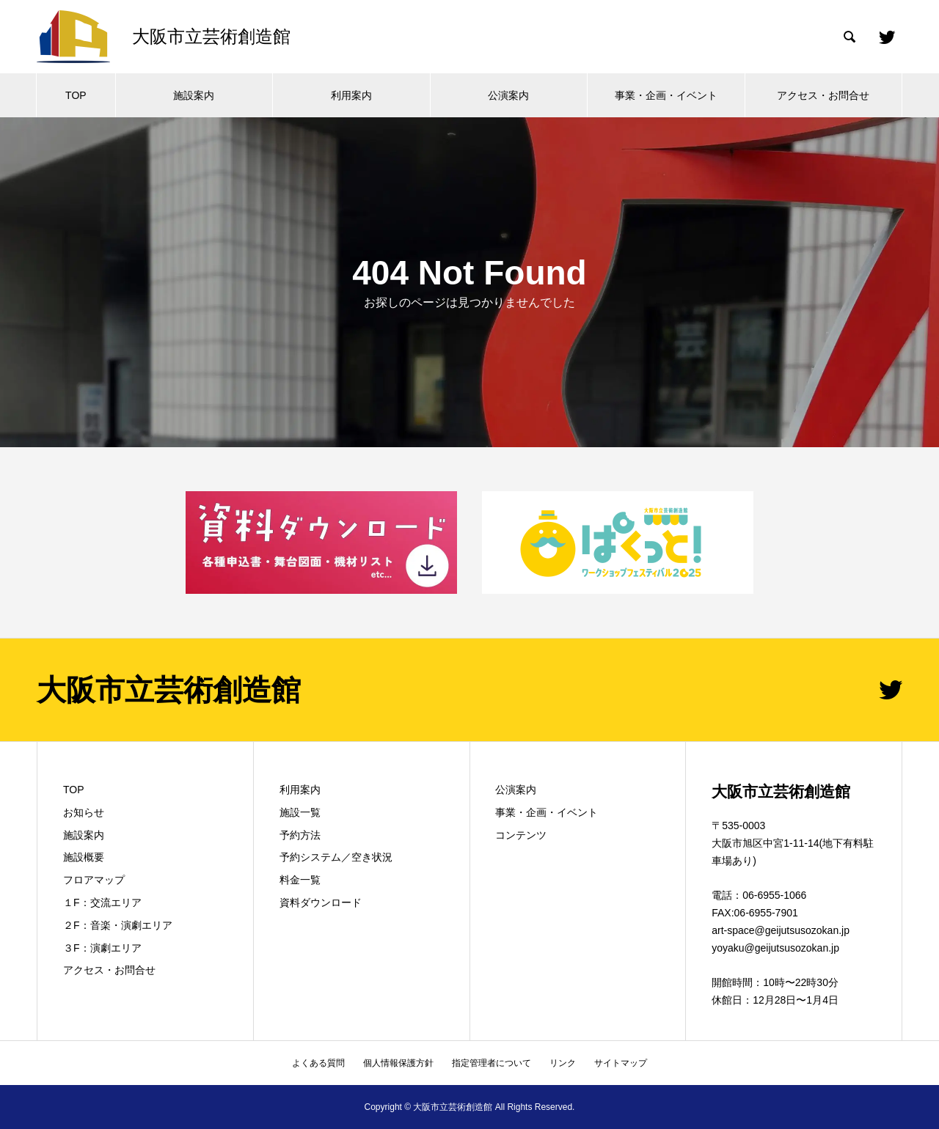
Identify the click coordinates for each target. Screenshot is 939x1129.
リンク (562, 1063)
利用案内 (351, 95)
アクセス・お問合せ (823, 95)
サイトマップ (620, 1063)
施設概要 (83, 857)
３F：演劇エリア (102, 948)
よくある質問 (318, 1063)
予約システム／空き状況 (335, 857)
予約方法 (300, 835)
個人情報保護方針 (398, 1063)
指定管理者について (491, 1063)
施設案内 (193, 95)
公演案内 (508, 95)
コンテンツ (521, 835)
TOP (76, 95)
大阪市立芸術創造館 (169, 690)
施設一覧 (300, 812)
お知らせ (83, 812)
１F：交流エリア (102, 902)
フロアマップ (94, 880)
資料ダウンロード (320, 902)
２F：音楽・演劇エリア (117, 925)
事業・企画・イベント (666, 95)
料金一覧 (300, 880)
